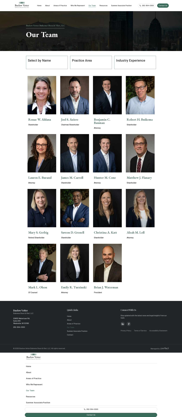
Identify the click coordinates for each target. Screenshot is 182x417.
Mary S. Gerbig (38, 232)
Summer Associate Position (121, 6)
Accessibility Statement (158, 331)
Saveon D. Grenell (72, 232)
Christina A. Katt (105, 232)
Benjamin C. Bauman (102, 121)
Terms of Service (140, 331)
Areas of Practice (60, 6)
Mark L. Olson (37, 287)
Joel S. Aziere (69, 119)
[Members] (42, 95)
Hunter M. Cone (105, 177)
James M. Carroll (72, 177)
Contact (70, 335)
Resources (103, 6)
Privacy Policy (126, 331)
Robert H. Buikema (140, 119)
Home (39, 6)
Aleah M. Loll (136, 232)
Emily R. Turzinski (73, 287)
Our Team (92, 6)
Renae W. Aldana (39, 119)
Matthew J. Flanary (139, 177)
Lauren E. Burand (40, 177)
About (47, 6)
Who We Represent (78, 6)
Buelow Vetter (20, 310)
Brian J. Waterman (106, 287)
